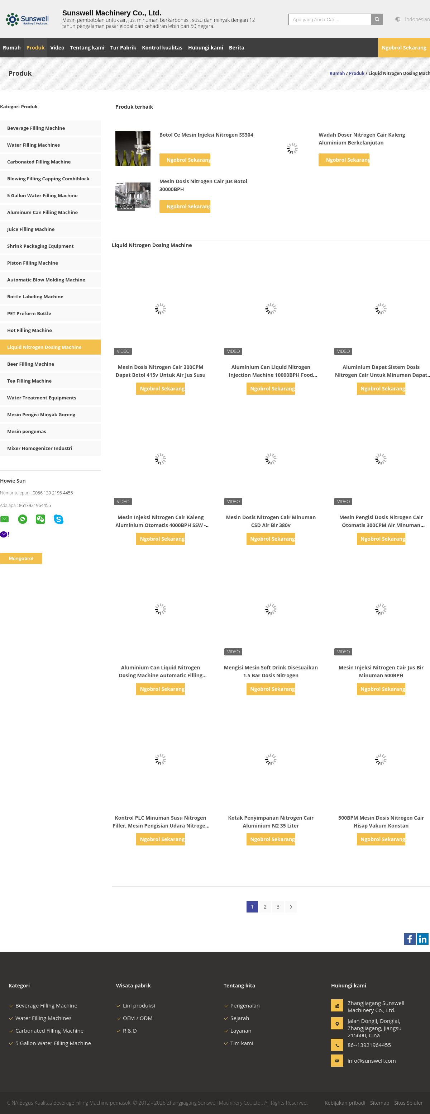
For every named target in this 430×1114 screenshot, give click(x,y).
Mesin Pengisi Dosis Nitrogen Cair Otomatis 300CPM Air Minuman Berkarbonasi (381, 525)
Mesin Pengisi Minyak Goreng (41, 414)
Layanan (238, 1030)
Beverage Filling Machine (36, 128)
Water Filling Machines (33, 145)
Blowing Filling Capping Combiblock (48, 178)
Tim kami (238, 1043)
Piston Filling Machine (32, 263)
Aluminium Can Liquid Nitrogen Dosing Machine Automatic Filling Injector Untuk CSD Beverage (160, 675)
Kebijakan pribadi (345, 1102)
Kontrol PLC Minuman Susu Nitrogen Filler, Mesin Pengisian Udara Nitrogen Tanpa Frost (161, 825)
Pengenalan (242, 1005)
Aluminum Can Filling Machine (42, 212)
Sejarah (236, 1017)
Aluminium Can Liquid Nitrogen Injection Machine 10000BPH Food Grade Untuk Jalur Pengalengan (271, 375)
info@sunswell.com (370, 1060)
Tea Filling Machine (29, 381)
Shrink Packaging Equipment (40, 246)
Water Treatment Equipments (41, 397)
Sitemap (379, 1102)
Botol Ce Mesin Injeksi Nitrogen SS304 (206, 134)
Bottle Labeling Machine (35, 296)
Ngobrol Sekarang (404, 47)
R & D (126, 1030)
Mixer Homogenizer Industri (39, 448)
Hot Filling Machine (29, 330)
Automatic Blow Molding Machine (46, 279)
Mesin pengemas (26, 431)
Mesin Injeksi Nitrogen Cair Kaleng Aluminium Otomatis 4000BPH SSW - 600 (160, 525)
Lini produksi (135, 1005)
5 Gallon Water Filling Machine (42, 195)
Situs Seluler (408, 1102)
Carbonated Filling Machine (39, 161)
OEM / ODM (134, 1017)
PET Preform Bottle (29, 313)
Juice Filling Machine (30, 229)
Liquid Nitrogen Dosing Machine (44, 347)
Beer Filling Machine (30, 364)
